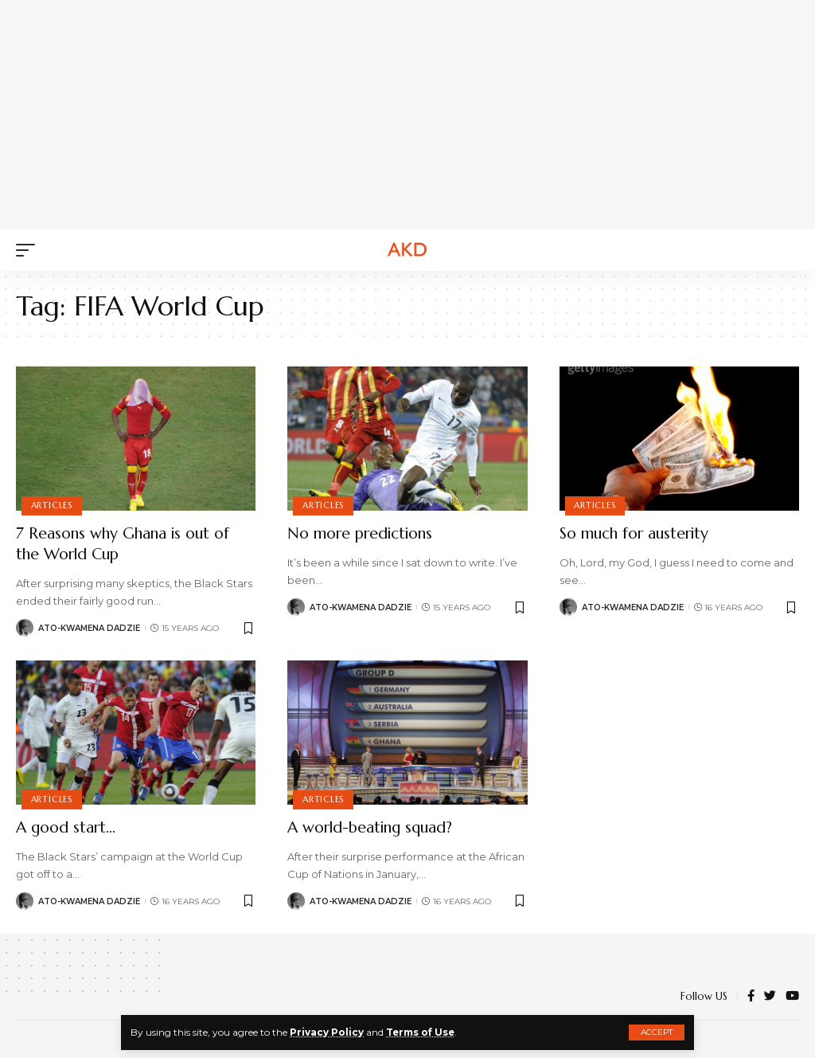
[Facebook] (751, 997)
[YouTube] (792, 997)
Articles (51, 505)
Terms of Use (421, 1032)
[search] (787, 250)
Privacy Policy (327, 1032)
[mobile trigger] (29, 250)
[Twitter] (770, 997)
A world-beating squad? (374, 827)
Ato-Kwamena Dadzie (89, 628)
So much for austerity (638, 533)
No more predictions (364, 533)
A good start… (67, 827)
